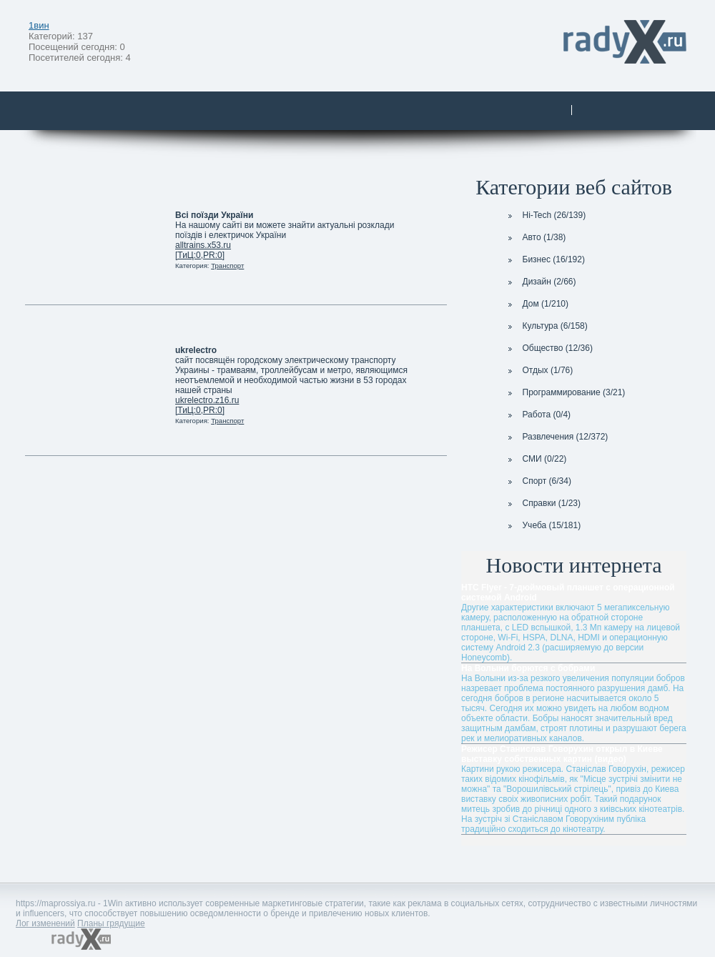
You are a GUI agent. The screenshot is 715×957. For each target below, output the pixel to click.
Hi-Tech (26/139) (545, 215)
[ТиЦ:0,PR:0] (200, 255)
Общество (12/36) (549, 348)
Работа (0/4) (538, 415)
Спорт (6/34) (538, 481)
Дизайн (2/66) (540, 282)
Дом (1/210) (537, 304)
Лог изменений (45, 923)
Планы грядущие (111, 923)
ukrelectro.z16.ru (207, 400)
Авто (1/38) (535, 237)
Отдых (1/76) (539, 370)
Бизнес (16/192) (545, 259)
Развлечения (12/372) (556, 437)
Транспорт (227, 265)
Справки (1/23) (543, 503)
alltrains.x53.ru (203, 245)
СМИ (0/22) (536, 459)
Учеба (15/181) (543, 525)
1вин (39, 25)
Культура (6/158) (546, 326)
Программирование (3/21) (565, 392)
